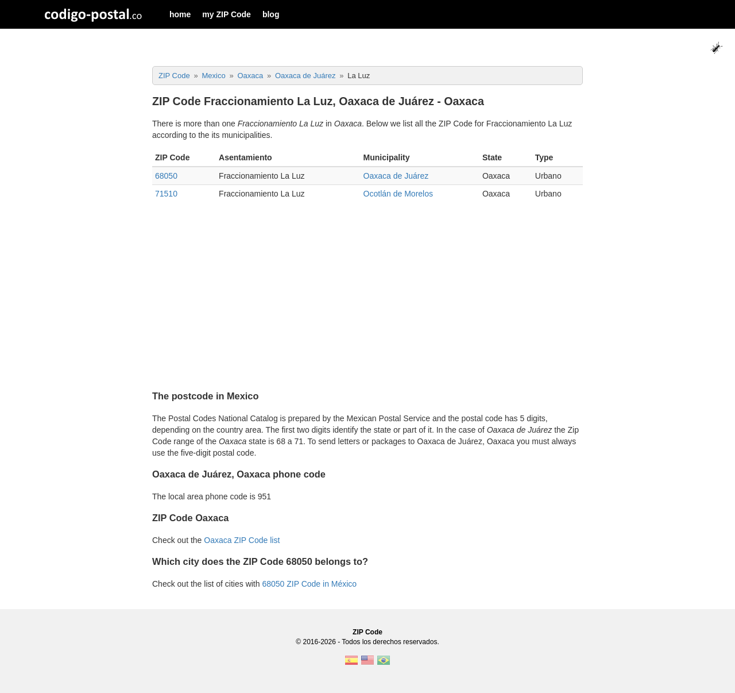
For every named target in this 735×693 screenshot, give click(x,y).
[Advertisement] (367, 300)
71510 (166, 193)
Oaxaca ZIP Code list (242, 540)
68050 (166, 175)
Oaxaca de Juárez (396, 175)
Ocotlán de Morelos (398, 193)
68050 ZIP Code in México (309, 583)
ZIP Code (367, 632)
